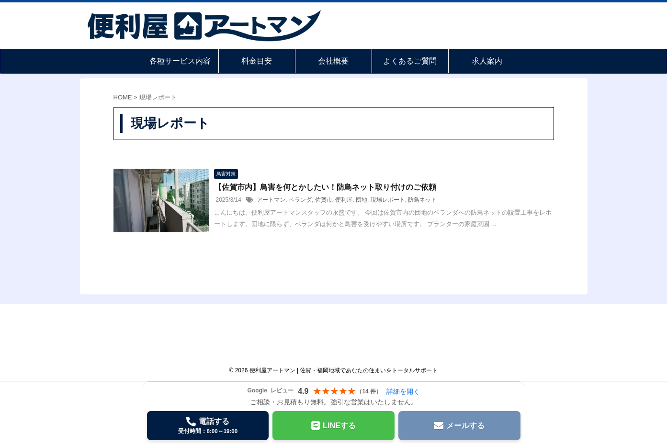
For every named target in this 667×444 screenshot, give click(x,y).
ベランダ (300, 199)
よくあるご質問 (410, 61)
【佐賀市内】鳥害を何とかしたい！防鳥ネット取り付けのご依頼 (325, 187)
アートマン (271, 199)
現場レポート (388, 199)
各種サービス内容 (180, 61)
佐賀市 (323, 199)
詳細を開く (403, 391)
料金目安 (256, 61)
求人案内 (487, 61)
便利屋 (343, 199)
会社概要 (333, 61)
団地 (361, 199)
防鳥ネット (422, 199)
